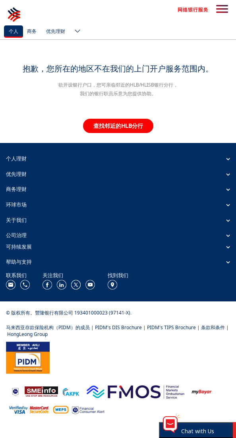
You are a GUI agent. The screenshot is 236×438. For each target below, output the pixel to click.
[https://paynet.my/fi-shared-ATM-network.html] (61, 409)
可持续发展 (19, 246)
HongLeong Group (27, 334)
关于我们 (16, 220)
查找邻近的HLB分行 (118, 125)
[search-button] (222, 9)
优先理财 (55, 31)
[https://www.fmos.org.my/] (135, 391)
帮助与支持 (19, 261)
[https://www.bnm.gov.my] (15, 391)
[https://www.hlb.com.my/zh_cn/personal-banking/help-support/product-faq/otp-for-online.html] (29, 409)
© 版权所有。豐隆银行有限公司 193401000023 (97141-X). (69, 312)
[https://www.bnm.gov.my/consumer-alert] (88, 409)
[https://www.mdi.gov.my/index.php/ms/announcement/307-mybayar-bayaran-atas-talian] (202, 391)
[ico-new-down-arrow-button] (75, 32)
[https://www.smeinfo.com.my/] (41, 391)
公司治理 (16, 235)
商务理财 (16, 189)
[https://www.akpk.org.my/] (70, 391)
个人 (13, 31)
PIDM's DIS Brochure (118, 327)
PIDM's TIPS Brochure (171, 327)
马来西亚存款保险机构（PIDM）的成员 (48, 327)
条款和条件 (213, 327)
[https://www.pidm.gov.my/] (28, 357)
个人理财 (16, 158)
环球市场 (16, 204)
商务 (32, 31)
